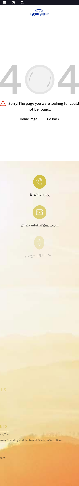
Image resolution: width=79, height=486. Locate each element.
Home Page (28, 119)
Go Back (53, 119)
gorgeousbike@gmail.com (37, 225)
